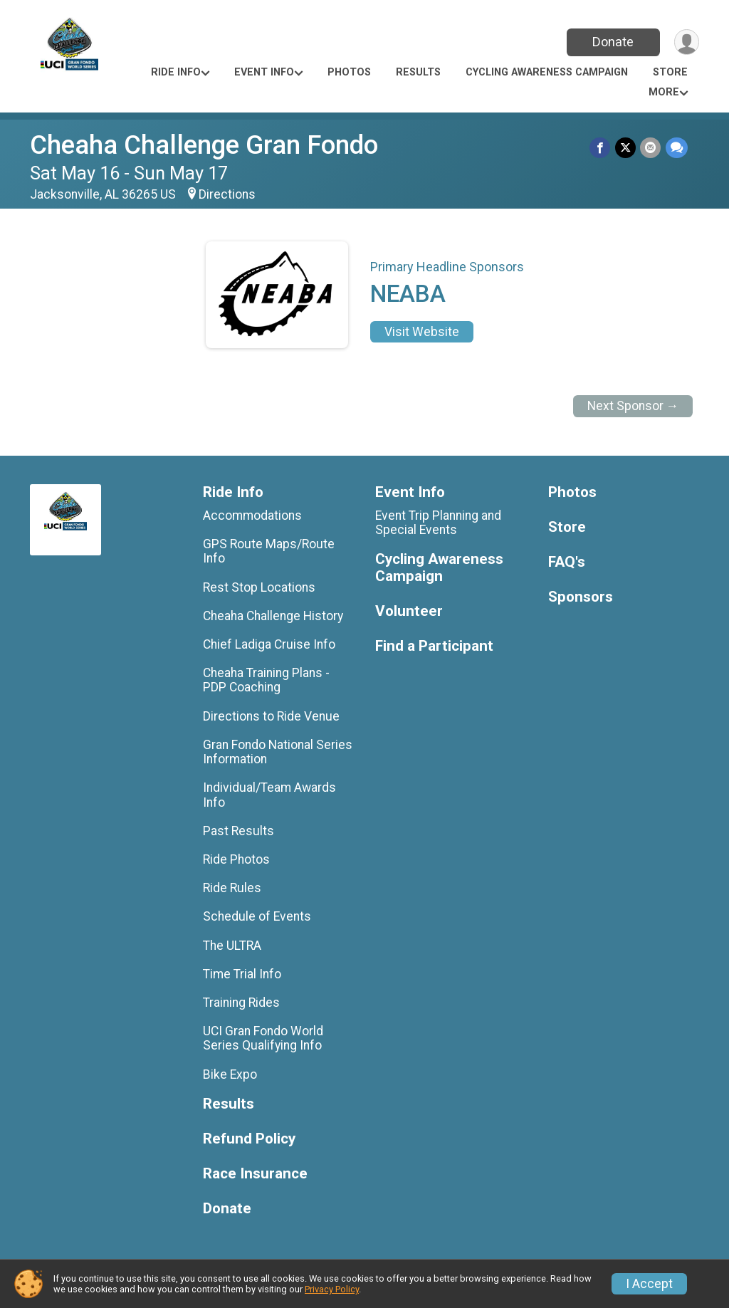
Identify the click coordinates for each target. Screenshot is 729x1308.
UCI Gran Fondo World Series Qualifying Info (263, 1038)
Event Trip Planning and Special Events (438, 522)
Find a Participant (434, 646)
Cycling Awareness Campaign (547, 72)
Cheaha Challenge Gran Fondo (204, 145)
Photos (349, 72)
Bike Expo (230, 1074)
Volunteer (409, 611)
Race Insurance (255, 1174)
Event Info (264, 72)
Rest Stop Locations (259, 587)
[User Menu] (686, 42)
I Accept (649, 1284)
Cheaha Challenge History (273, 616)
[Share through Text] (677, 147)
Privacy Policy (332, 1289)
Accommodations (252, 515)
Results (418, 72)
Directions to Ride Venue (271, 716)
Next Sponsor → (633, 406)
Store (670, 72)
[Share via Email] (651, 147)
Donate (612, 41)
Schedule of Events (257, 916)
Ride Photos (236, 859)
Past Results (238, 831)
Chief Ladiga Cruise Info (269, 644)
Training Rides (241, 1002)
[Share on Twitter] (626, 147)
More (664, 92)
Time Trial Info (242, 974)
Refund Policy (249, 1139)
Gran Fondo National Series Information (277, 752)
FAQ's (566, 562)
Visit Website (421, 332)
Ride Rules (232, 888)
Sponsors (580, 597)
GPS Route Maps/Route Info (269, 551)
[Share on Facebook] (601, 147)
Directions (227, 194)
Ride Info (176, 72)
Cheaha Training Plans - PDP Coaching (266, 680)
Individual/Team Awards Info (269, 794)
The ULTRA (232, 945)
